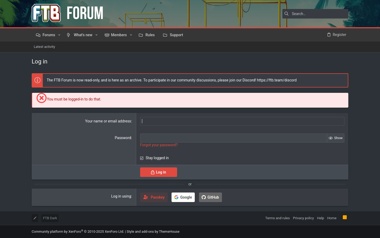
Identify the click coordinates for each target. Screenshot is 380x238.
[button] (59, 35)
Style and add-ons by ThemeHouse (153, 232)
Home (331, 218)
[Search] (315, 14)
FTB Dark (50, 218)
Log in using (121, 196)
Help (320, 218)
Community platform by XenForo (78, 232)
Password (123, 138)
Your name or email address (108, 121)
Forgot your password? (159, 145)
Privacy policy (303, 218)
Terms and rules (277, 218)
